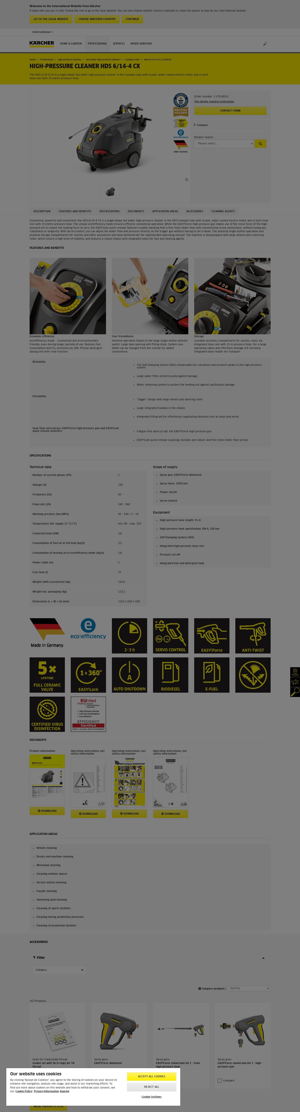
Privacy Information (46, 1091)
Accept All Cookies (151, 1076)
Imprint (64, 1091)
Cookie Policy (23, 1091)
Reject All (151, 1087)
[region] (93, 1087)
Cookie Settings (151, 1097)
